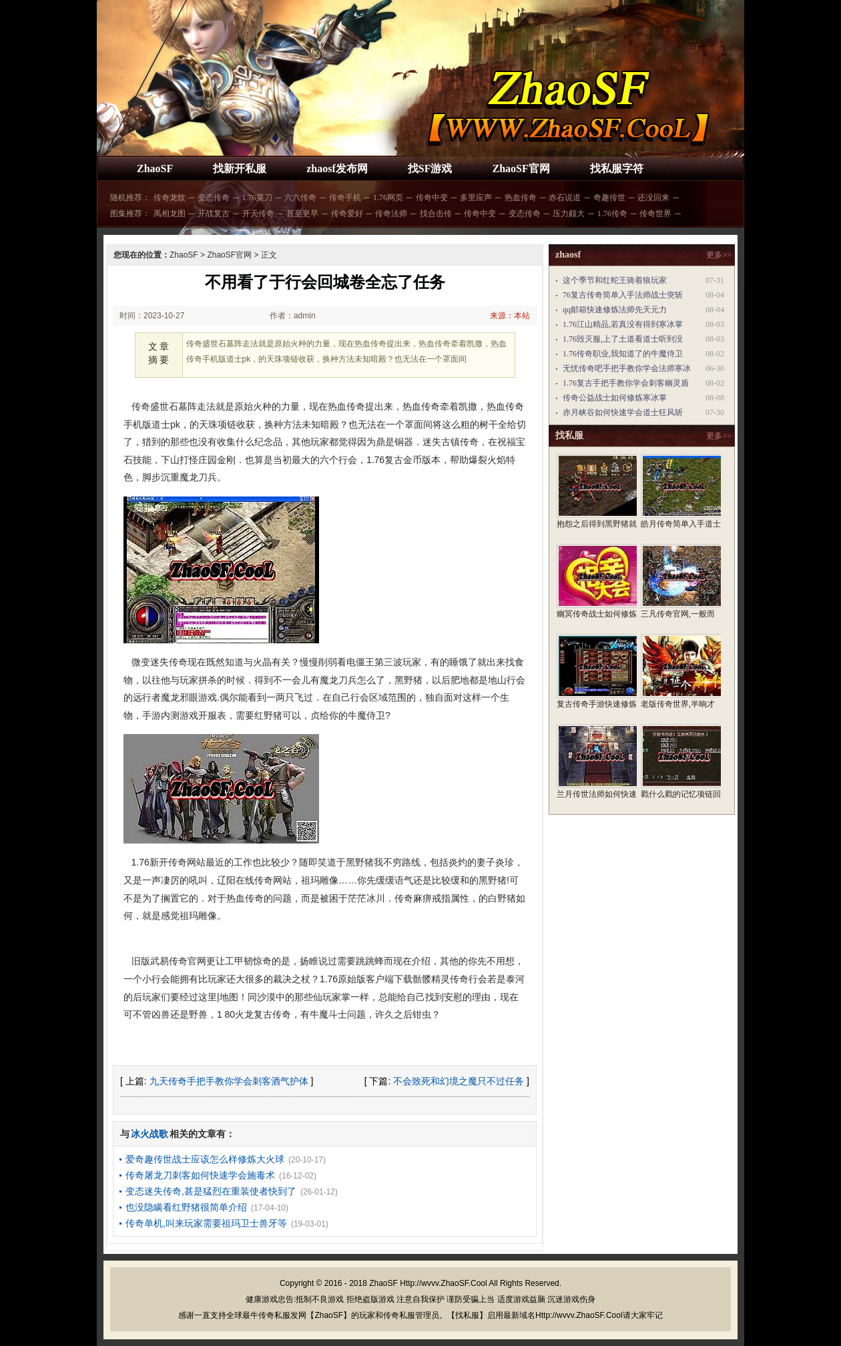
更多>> (719, 255)
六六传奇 (300, 197)
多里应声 (476, 197)
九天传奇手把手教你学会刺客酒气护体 (229, 1081)
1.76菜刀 (257, 197)
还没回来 (653, 197)
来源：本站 (510, 315)
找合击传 (436, 213)
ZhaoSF (155, 168)
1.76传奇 (612, 213)
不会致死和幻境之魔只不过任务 (458, 1081)
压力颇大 (569, 213)
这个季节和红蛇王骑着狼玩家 (615, 280)
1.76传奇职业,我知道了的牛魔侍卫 (623, 353)
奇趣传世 (609, 197)
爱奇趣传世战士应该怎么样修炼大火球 (204, 1159)
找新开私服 (239, 168)
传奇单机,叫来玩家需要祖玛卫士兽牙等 (206, 1223)
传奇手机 (345, 197)
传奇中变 (432, 197)
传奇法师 (391, 213)
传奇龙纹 (170, 197)
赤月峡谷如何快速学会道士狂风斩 (623, 412)
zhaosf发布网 (337, 168)
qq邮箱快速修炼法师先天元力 (615, 309)
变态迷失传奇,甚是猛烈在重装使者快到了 (210, 1191)
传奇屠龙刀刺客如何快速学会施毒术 (200, 1175)
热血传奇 (521, 197)
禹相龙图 (170, 213)
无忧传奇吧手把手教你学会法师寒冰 (627, 368)
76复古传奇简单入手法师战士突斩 (623, 295)
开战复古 (214, 213)
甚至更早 (302, 213)
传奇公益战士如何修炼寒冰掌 (615, 397)
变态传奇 (214, 197)
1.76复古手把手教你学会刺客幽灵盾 (626, 383)
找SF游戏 (430, 168)
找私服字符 (616, 168)
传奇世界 (655, 213)
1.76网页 (388, 197)
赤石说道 (565, 197)
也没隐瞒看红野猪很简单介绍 (186, 1207)
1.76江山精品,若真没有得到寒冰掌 (623, 324)
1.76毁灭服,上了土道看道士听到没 (623, 339)
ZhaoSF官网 (520, 168)
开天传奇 (258, 213)
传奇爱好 (347, 213)
